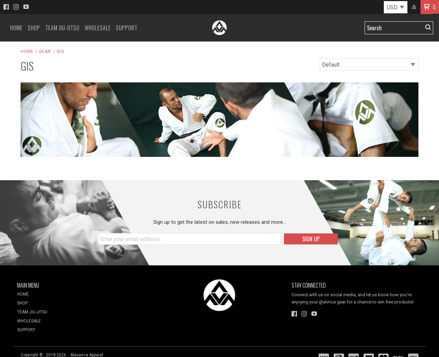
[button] (426, 7)
